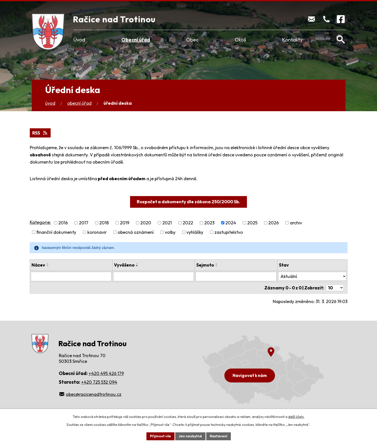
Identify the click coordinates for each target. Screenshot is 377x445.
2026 (273, 223)
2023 (209, 223)
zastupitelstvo (228, 232)
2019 (124, 223)
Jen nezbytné (190, 436)
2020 (145, 223)
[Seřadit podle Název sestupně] (48, 266)
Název (38, 265)
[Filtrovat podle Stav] (312, 276)
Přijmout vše (160, 436)
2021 (167, 223)
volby (170, 232)
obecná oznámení (136, 232)
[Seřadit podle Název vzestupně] (48, 264)
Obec (192, 39)
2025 (252, 223)
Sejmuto (205, 265)
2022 (188, 223)
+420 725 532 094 (99, 382)
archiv (296, 223)
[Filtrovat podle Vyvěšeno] (153, 276)
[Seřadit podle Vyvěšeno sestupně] (137, 266)
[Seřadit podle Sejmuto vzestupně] (216, 264)
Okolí (240, 39)
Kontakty (292, 39)
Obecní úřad (135, 39)
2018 (104, 223)
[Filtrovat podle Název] (71, 276)
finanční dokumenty (56, 232)
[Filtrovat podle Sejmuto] (236, 276)
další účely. (296, 416)
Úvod (79, 39)
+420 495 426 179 (106, 373)
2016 (63, 223)
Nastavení (218, 436)
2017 (83, 223)
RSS (40, 133)
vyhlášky (194, 232)
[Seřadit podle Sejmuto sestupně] (216, 266)
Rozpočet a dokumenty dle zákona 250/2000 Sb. (188, 202)
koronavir (97, 232)
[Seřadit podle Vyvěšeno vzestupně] (137, 264)
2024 (230, 223)
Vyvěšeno (124, 265)
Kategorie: (40, 222)
